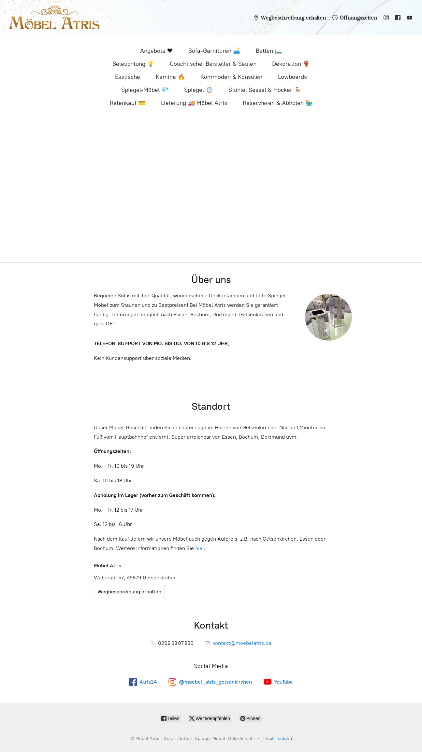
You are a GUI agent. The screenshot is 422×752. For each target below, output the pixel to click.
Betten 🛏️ (269, 50)
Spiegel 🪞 (198, 89)
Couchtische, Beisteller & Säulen (213, 63)
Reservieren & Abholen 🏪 (278, 102)
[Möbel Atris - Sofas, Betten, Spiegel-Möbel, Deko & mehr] (54, 17)
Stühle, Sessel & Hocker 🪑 (264, 89)
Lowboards (292, 76)
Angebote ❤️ (156, 50)
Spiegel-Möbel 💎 (144, 89)
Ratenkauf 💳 (127, 102)
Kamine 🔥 (170, 76)
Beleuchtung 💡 (133, 63)
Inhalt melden (277, 738)
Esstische (127, 76)
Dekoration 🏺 (291, 63)
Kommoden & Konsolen (231, 76)
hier (199, 548)
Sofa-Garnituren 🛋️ (214, 50)
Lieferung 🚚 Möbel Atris (194, 102)
